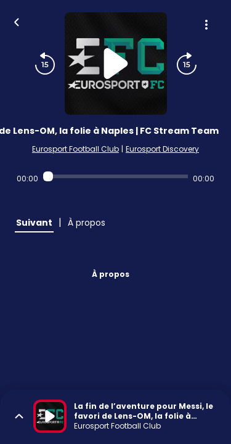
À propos (110, 274)
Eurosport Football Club (75, 149)
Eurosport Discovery (162, 149)
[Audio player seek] (115, 176)
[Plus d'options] (206, 24)
